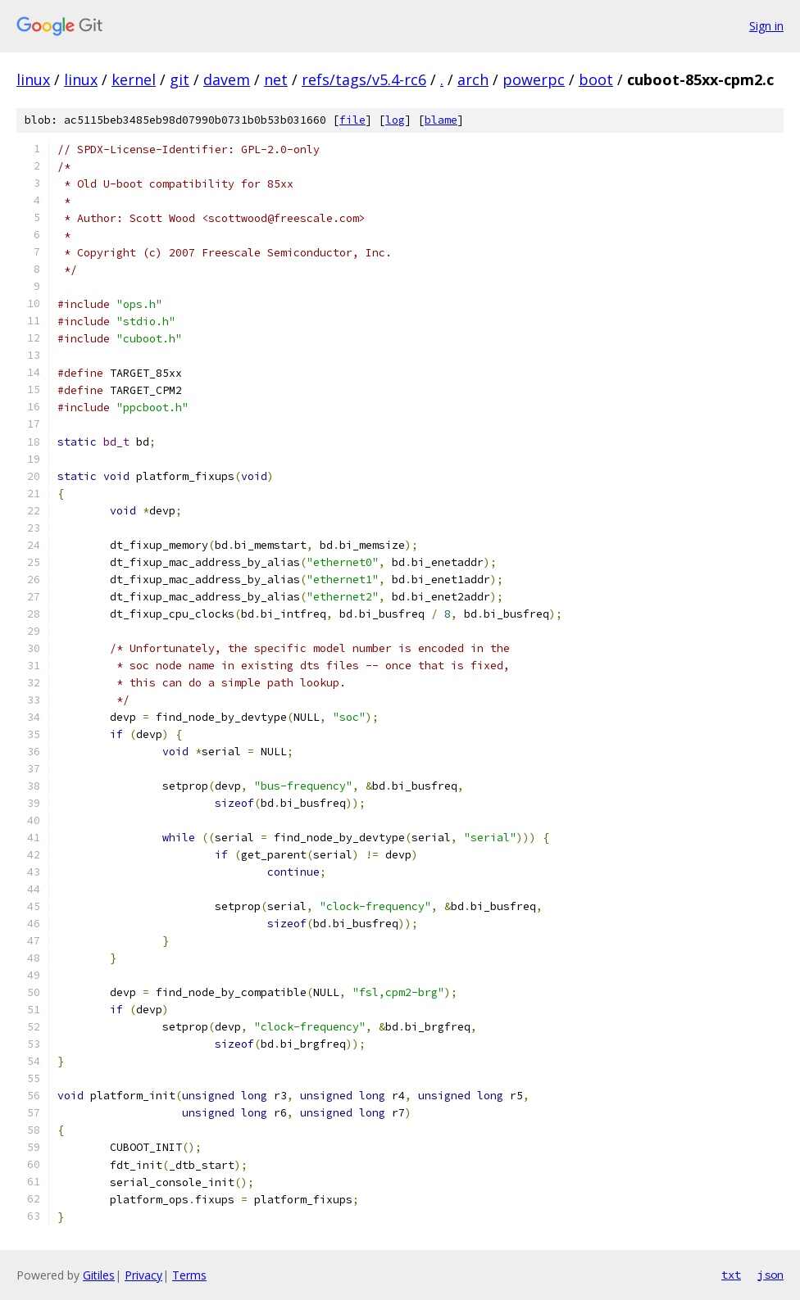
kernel (133, 79)
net (276, 79)
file (352, 120)
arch (473, 79)
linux (33, 79)
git (179, 79)
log (395, 120)
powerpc (533, 79)
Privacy (143, 1275)
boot (596, 79)
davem (226, 79)
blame (441, 120)
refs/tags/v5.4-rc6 (364, 79)
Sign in (766, 26)
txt (731, 1274)
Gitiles (99, 1275)
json (770, 1274)
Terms (189, 1275)
